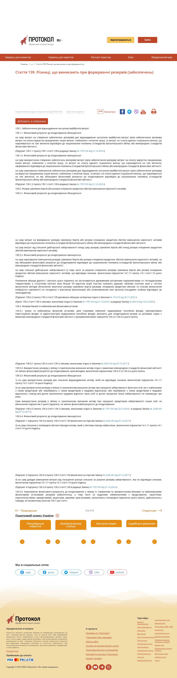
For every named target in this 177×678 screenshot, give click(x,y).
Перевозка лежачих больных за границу (162, 641)
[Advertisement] (90, 15)
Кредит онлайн (94, 658)
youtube (117, 572)
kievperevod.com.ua (144, 660)
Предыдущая (29, 510)
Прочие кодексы (75, 111)
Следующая (149, 510)
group (48, 572)
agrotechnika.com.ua (144, 644)
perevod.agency (143, 647)
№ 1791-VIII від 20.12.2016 (115, 408)
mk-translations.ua (144, 654)
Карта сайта (92, 641)
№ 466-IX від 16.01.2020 (141, 301)
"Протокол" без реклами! (99, 637)
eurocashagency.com (162, 620)
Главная (24, 64)
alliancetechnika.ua (144, 627)
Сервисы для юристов (60, 57)
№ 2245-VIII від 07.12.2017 (114, 363)
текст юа (140, 657)
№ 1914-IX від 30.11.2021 (122, 297)
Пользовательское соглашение (102, 650)
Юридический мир (161, 57)
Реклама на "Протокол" (98, 633)
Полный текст (12, 651)
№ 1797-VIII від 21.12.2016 (90, 151)
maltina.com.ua (160, 657)
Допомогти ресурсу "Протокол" (102, 654)
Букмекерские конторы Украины (163, 649)
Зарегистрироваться (118, 40)
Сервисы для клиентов (18, 57)
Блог (131, 57)
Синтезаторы (142, 641)
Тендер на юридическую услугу (102, 645)
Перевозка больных (162, 637)
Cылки (157, 660)
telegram (71, 572)
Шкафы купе (159, 645)
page (25, 572)
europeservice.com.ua (145, 650)
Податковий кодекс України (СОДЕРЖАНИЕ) (38, 111)
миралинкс (141, 631)
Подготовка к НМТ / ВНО (164, 627)
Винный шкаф (160, 623)
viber (94, 572)
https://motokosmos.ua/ (146, 637)
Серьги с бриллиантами (142, 623)
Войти (147, 40)
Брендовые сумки (161, 654)
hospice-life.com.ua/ (162, 633)
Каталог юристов (101, 57)
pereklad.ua (159, 630)
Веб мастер (141, 634)
